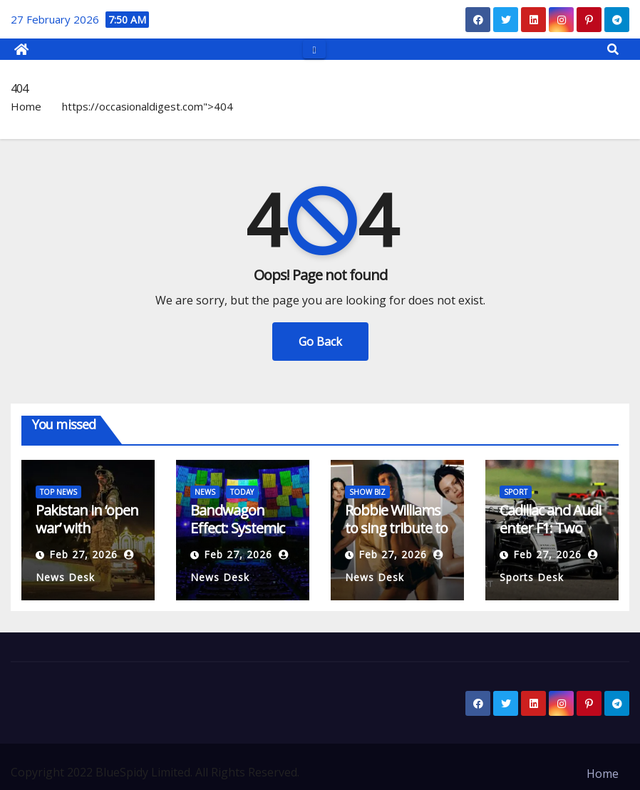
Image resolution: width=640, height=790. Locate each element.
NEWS (205, 492)
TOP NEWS (58, 492)
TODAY (242, 492)
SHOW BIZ (367, 492)
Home (26, 106)
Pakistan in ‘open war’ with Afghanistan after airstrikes (87, 537)
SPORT (515, 492)
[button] (613, 49)
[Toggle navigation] (314, 49)
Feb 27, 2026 (83, 554)
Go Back (320, 341)
